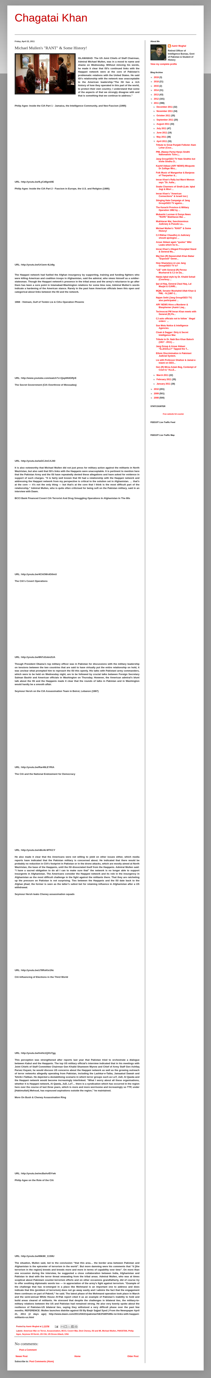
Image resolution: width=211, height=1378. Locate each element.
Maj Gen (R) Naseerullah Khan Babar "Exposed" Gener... (175, 257)
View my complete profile (163, 64)
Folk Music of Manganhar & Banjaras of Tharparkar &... (175, 174)
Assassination (53, 1331)
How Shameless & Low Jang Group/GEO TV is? (171, 264)
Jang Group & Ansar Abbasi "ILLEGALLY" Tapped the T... (172, 347)
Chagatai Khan (51, 18)
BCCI (63, 1331)
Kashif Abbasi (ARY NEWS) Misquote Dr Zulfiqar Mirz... (175, 167)
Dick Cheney (85, 1331)
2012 (156, 99)
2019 (156, 77)
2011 (156, 103)
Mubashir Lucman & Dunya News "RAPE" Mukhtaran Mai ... (173, 215)
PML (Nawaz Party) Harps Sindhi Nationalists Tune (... (173, 153)
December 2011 (165, 107)
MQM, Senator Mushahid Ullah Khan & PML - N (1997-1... (176, 292)
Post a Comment (28, 1350)
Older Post (133, 1356)
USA (67, 1334)
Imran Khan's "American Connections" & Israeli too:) (172, 195)
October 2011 (164, 115)
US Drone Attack (55, 1334)
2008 (156, 397)
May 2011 (162, 137)
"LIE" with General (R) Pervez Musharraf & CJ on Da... (171, 271)
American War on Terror (34, 1331)
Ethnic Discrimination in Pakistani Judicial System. (173, 354)
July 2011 (162, 128)
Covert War (72, 1331)
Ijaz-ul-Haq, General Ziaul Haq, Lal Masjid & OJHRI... (173, 285)
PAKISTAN (122, 1331)
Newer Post (22, 1356)
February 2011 (164, 379)
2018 (156, 81)
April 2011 (162, 141)
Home (77, 1356)
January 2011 (164, 384)
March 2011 (163, 375)
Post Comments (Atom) (41, 1361)
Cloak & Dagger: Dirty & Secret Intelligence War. (172, 333)
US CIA (43, 1334)
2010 (156, 389)
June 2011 (162, 132)
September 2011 (165, 120)
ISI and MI (96, 1331)
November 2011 (165, 111)
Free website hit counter (173, 414)
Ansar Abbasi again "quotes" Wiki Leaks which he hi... (174, 243)
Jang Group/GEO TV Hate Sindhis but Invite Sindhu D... (175, 160)
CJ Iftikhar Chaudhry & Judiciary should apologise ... (173, 236)
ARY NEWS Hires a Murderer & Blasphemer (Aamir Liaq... (172, 305)
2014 (156, 90)
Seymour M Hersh (30, 1334)
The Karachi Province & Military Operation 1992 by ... (172, 208)
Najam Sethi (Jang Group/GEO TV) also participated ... (174, 299)
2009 (156, 393)
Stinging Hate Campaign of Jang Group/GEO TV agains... (173, 201)
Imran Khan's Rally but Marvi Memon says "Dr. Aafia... (175, 181)
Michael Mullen (109, 1331)
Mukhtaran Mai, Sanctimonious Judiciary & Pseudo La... (172, 222)
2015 (156, 86)
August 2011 (163, 124)
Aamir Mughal (179, 46)
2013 (156, 94)
